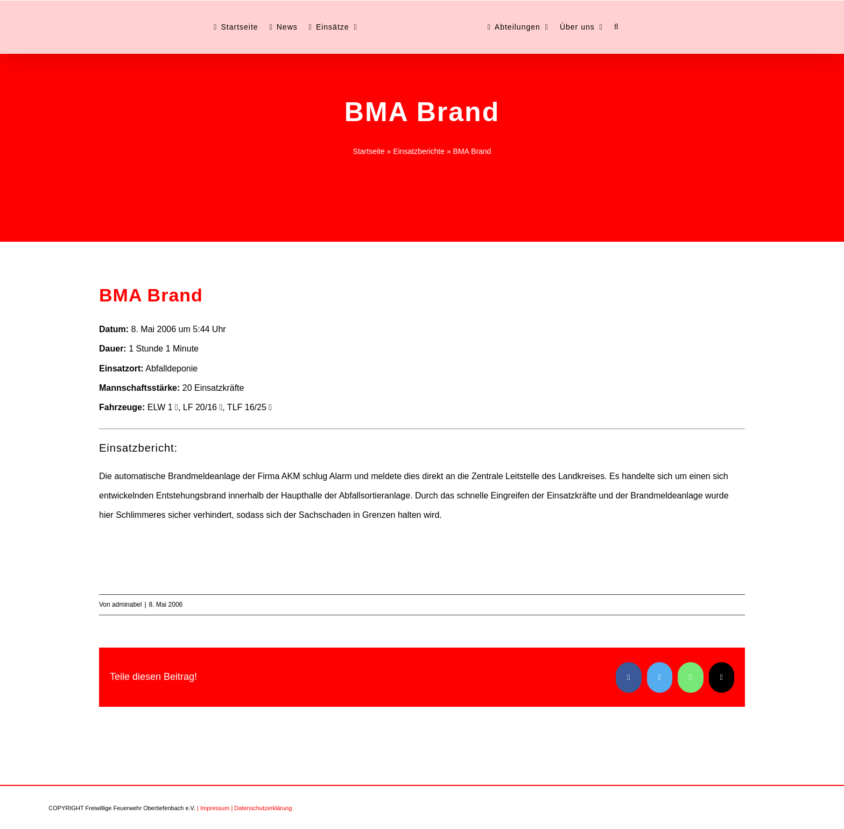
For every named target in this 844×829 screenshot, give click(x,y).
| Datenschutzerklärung (261, 808)
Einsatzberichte (419, 151)
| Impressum (213, 808)
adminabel (127, 604)
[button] (616, 27)
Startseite (369, 151)
